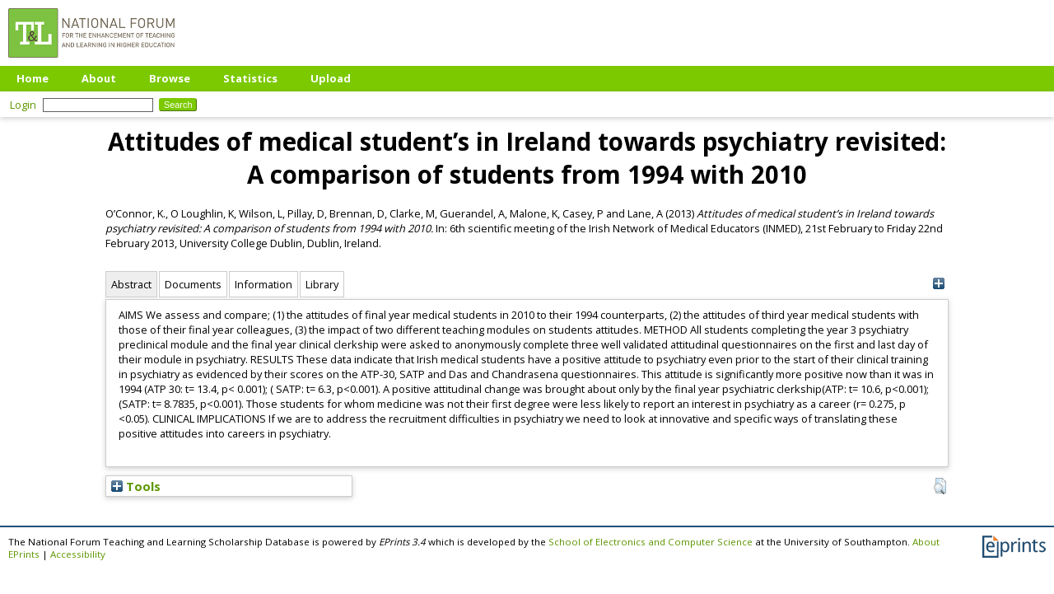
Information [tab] (263, 284)
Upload (330, 78)
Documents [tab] (193, 284)
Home (32, 78)
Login (23, 104)
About (99, 78)
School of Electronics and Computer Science (650, 542)
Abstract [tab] (131, 284)
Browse (169, 78)
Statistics (250, 78)
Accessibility (77, 554)
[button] (940, 486)
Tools (136, 486)
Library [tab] (321, 284)
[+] (938, 284)
